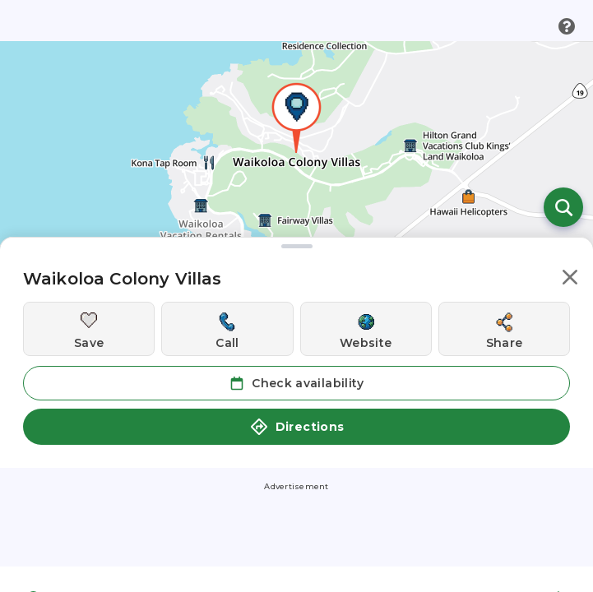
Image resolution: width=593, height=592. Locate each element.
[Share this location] (504, 329)
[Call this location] (227, 329)
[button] (570, 280)
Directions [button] (297, 427)
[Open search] (563, 207)
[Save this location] (89, 329)
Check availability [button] (296, 383)
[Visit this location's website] (366, 329)
